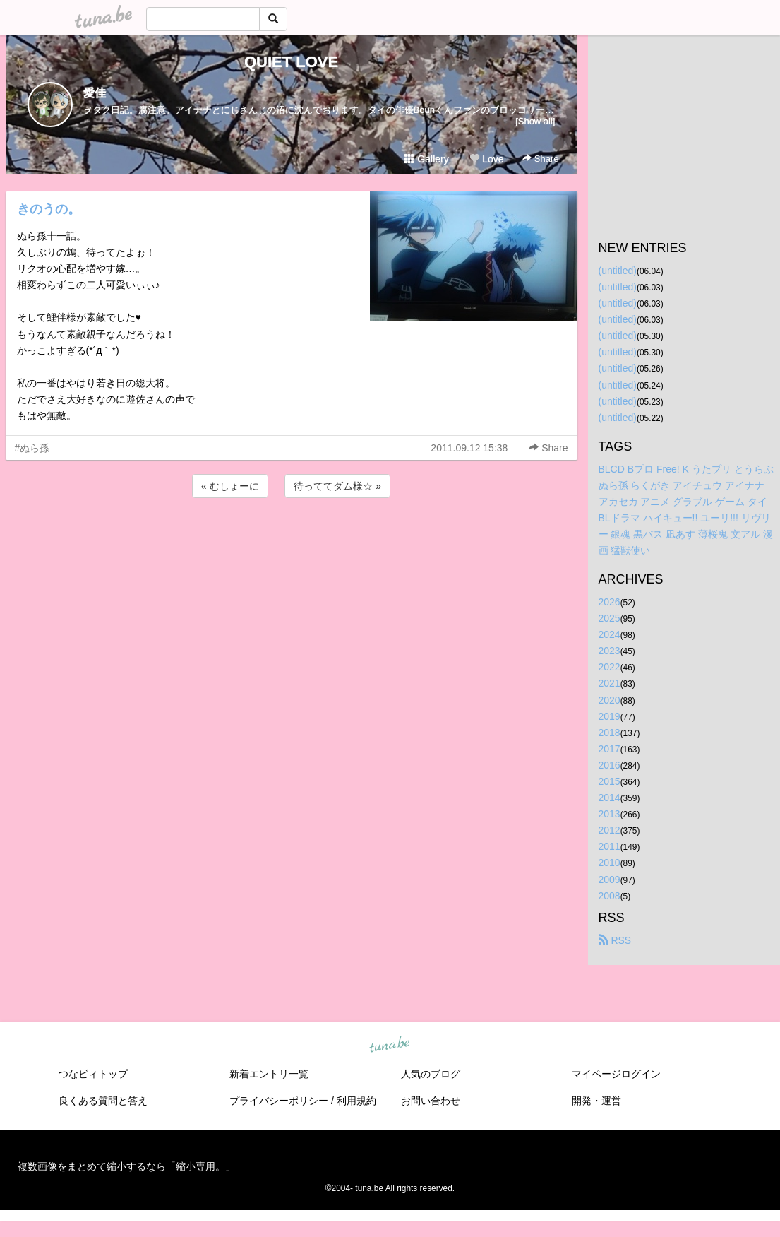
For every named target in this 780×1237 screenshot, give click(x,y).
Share (540, 158)
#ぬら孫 (32, 448)
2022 (609, 667)
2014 (609, 797)
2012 (609, 830)
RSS (615, 940)
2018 (609, 732)
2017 (609, 748)
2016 (609, 765)
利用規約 (356, 1100)
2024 (609, 634)
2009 (609, 879)
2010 (609, 862)
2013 (609, 813)
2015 (609, 781)
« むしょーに (230, 486)
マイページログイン (616, 1073)
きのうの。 (48, 209)
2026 (609, 602)
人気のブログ (430, 1073)
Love (486, 159)
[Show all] (535, 121)
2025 (609, 618)
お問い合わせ (430, 1100)
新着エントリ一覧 (268, 1073)
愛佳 (94, 93)
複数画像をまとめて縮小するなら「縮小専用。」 (126, 1166)
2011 (609, 846)
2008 (609, 895)
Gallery (426, 159)
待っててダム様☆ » (337, 486)
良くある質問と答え (103, 1100)
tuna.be (390, 1045)
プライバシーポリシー (278, 1100)
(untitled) (618, 270)
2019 (609, 716)
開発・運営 (596, 1100)
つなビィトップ (93, 1073)
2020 (609, 700)
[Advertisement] (291, 539)
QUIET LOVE (291, 62)
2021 (609, 683)
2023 (609, 650)
